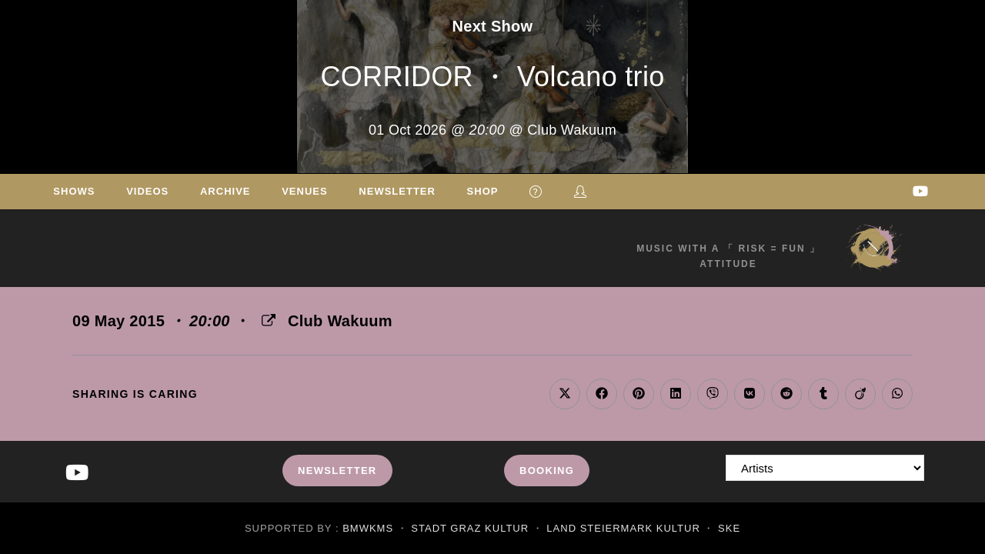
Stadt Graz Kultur (470, 528)
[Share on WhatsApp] (897, 394)
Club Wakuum (340, 320)
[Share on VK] (749, 394)
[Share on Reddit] (786, 394)
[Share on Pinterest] (638, 394)
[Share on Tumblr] (823, 394)
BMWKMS (367, 528)
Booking (546, 470)
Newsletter (337, 470)
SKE (729, 528)
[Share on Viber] (712, 394)
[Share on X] (564, 394)
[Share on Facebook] (601, 394)
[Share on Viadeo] (860, 394)
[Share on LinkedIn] (675, 394)
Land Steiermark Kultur (623, 528)
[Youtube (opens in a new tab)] (920, 191)
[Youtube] (76, 473)
